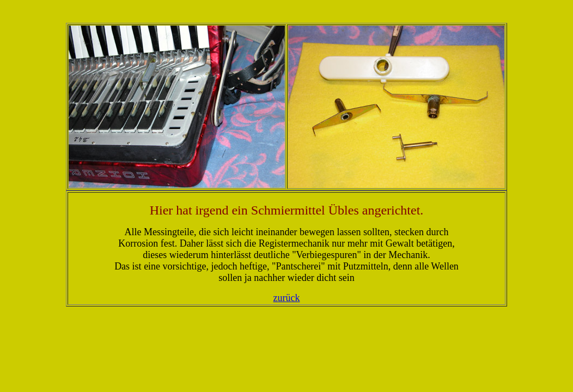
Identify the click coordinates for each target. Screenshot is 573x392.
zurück (286, 297)
